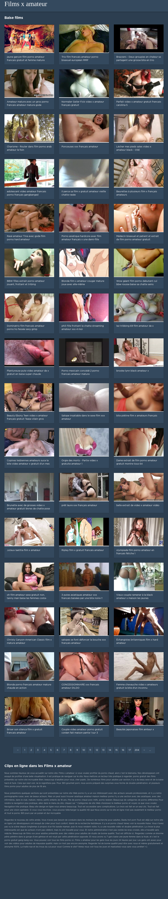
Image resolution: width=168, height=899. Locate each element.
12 (97, 750)
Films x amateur (25, 4)
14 (110, 750)
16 (123, 750)
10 (84, 750)
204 (137, 750)
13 (103, 750)
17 (130, 750)
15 (116, 750)
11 (90, 750)
